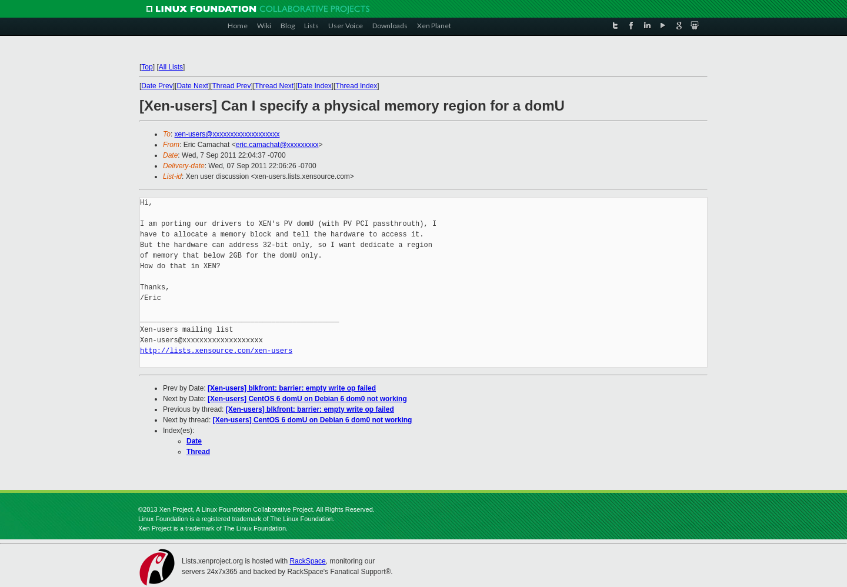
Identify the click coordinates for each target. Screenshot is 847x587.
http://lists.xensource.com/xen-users (216, 351)
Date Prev (156, 86)
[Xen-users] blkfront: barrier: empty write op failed (292, 388)
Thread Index (357, 86)
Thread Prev (231, 86)
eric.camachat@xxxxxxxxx (277, 145)
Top (146, 67)
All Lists (171, 67)
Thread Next (274, 86)
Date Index (315, 86)
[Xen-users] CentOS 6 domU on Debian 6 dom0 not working (307, 399)
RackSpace (307, 561)
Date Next (192, 86)
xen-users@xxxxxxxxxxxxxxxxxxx (227, 134)
